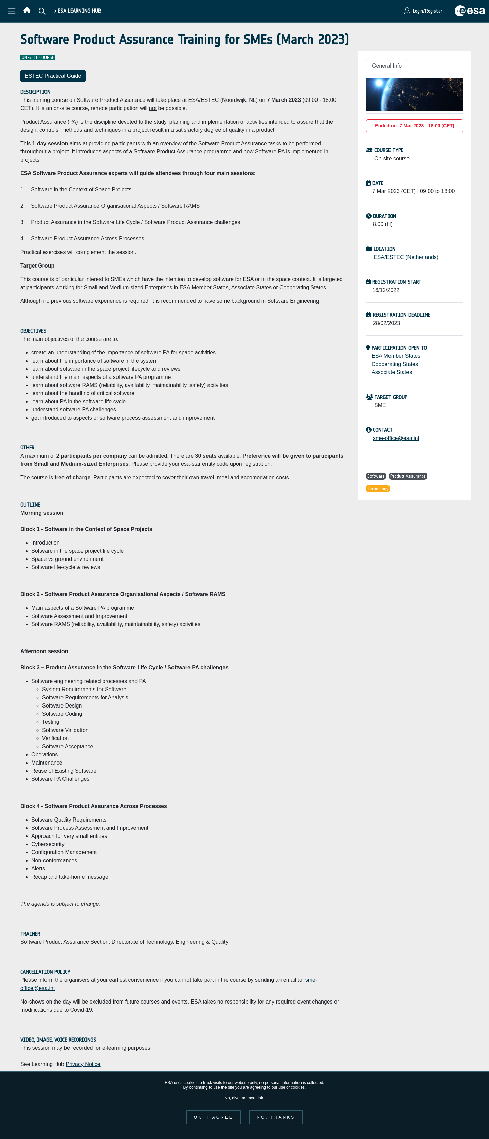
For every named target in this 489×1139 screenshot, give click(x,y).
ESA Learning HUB (77, 10)
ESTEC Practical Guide (53, 76)
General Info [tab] (387, 66)
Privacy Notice (83, 1064)
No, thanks (276, 1122)
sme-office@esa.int (396, 438)
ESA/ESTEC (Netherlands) (406, 257)
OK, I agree (213, 1122)
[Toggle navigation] (12, 10)
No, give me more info (244, 1103)
